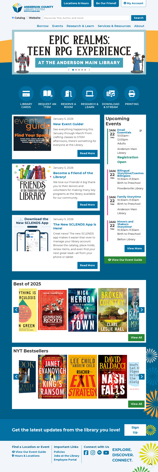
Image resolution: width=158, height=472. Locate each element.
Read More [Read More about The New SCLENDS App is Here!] (87, 265)
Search (138, 17)
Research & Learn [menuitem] (80, 26)
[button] (69, 69)
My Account (133, 3)
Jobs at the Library (66, 455)
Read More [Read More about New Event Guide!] (87, 153)
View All (136, 337)
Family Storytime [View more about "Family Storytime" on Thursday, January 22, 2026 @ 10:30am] (129, 196)
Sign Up (135, 429)
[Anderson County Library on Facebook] (86, 453)
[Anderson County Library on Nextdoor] (99, 452)
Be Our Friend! (106, 3)
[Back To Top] (150, 464)
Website (35, 17)
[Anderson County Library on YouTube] (106, 453)
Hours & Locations (26, 455)
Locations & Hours (76, 3)
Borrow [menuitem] (43, 26)
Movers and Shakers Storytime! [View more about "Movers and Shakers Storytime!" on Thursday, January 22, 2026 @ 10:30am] (125, 224)
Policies (59, 452)
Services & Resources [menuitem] (114, 26)
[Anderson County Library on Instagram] (93, 453)
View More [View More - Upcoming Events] (134, 248)
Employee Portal (65, 459)
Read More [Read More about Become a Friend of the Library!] (87, 204)
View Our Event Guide (125, 259)
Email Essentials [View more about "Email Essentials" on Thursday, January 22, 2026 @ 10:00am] (124, 131)
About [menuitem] (139, 26)
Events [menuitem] (57, 26)
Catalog (20, 17)
